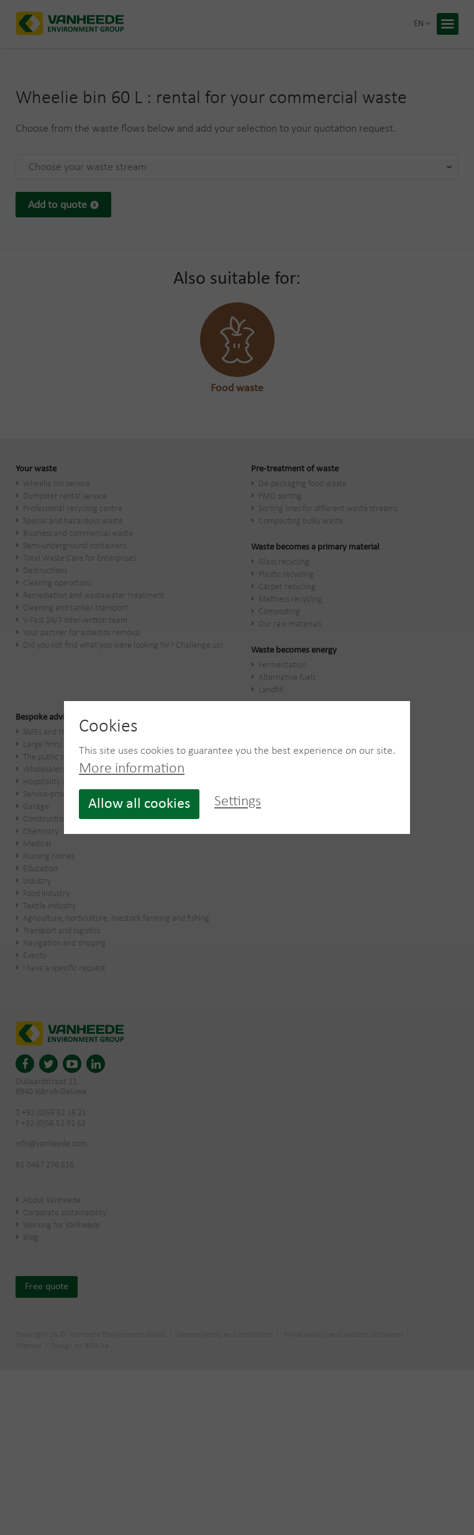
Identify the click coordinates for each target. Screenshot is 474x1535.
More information (132, 768)
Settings (237, 802)
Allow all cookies (139, 804)
